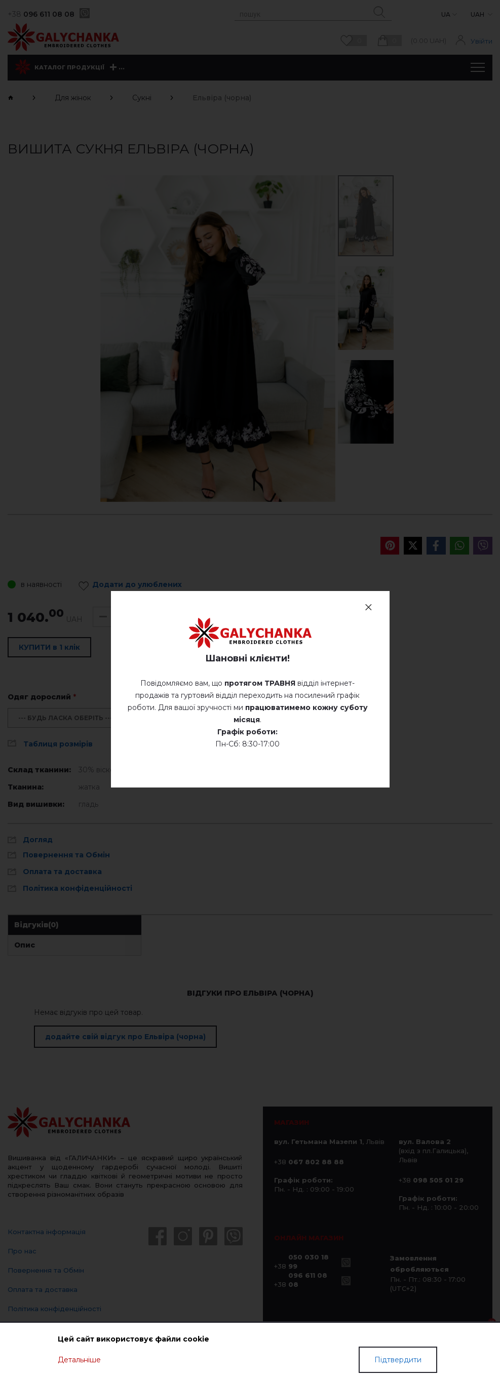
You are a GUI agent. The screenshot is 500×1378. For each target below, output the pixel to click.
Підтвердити (397, 1359)
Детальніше (79, 1359)
